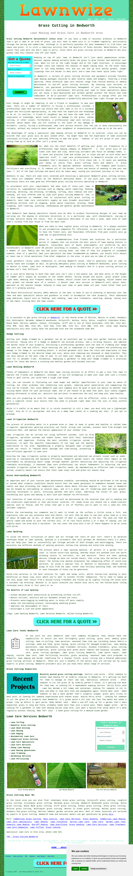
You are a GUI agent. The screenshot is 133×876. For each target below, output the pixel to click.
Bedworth (55, 318)
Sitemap (8, 856)
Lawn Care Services (70, 819)
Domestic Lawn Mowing (18, 825)
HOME (89, 19)
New (26, 856)
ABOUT (103, 19)
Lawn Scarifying (58, 825)
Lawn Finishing (58, 822)
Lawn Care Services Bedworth (29, 716)
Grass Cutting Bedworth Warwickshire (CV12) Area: (35, 39)
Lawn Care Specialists (19, 822)
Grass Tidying (53, 827)
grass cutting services (75, 85)
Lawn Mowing (41, 822)
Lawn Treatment (117, 825)
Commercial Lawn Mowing (112, 819)
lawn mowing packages (45, 79)
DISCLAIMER (121, 19)
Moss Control (50, 819)
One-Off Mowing (40, 825)
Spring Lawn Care (79, 822)
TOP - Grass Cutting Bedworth (22, 837)
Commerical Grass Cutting (27, 819)
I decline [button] (84, 868)
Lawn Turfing (37, 827)
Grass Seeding (90, 819)
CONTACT (111, 19)
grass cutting (80, 226)
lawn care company (116, 179)
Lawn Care (97, 822)
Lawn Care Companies (17, 827)
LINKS (96, 19)
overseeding (82, 481)
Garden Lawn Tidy (115, 822)
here (111, 814)
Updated (32, 856)
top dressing (26, 583)
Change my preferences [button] (98, 868)
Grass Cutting (18, 856)
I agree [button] (75, 868)
